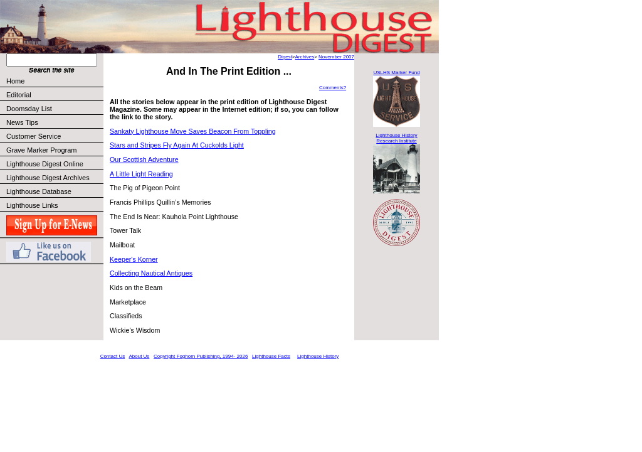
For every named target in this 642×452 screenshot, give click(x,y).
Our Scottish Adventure (144, 159)
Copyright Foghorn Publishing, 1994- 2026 (201, 356)
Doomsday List (29, 108)
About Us (139, 356)
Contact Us (112, 356)
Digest (285, 57)
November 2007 (336, 57)
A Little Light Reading (141, 174)
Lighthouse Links (32, 205)
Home (15, 81)
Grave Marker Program (41, 150)
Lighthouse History (318, 356)
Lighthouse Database (38, 191)
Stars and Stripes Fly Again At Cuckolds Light (177, 145)
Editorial (54, 95)
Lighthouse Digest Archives (48, 177)
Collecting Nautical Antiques (151, 273)
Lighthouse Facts (271, 356)
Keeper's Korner (134, 259)
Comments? (332, 87)
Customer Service (54, 136)
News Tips (22, 122)
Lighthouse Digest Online (44, 164)
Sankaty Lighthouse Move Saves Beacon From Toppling (193, 131)
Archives (304, 57)
